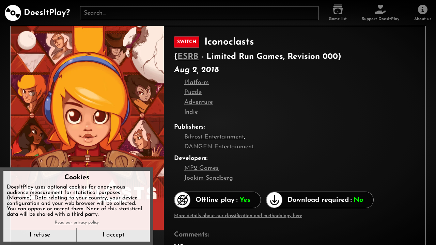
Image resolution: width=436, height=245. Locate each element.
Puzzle (193, 92)
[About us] (422, 13)
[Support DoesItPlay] (380, 13)
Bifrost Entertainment (214, 137)
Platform (196, 82)
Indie (191, 112)
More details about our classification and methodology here (238, 215)
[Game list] (338, 13)
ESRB (188, 57)
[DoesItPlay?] (37, 13)
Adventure (198, 102)
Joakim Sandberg (208, 178)
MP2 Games (201, 168)
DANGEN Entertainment (219, 147)
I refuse (40, 235)
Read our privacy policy (77, 222)
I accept (113, 235)
